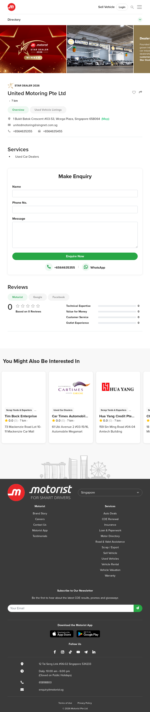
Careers (40, 519)
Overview (18, 110)
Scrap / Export (110, 547)
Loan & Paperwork (110, 530)
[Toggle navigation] (140, 19)
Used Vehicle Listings (48, 110)
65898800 (45, 682)
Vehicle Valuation (110, 570)
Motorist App (40, 530)
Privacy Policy (85, 703)
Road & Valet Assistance (110, 541)
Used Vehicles (110, 558)
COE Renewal (110, 519)
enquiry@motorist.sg (51, 689)
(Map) (105, 119)
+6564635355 (22, 131)
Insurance (110, 524)
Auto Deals (110, 513)
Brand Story (40, 513)
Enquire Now (75, 256)
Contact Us (39, 524)
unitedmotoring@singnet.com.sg (35, 125)
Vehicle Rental (110, 564)
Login (122, 7)
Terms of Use (65, 703)
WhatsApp (93, 267)
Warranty (110, 575)
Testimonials (40, 536)
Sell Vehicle (106, 7)
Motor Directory (110, 536)
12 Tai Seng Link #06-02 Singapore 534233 (65, 664)
